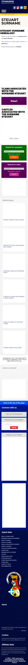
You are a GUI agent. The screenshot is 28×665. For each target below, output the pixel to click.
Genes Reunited (8, 38)
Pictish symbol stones (7, 556)
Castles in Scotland (6, 546)
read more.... (24, 630)
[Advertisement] (13, 389)
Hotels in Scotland (6, 540)
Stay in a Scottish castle (7, 536)
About (4, 605)
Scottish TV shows (6, 564)
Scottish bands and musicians (9, 560)
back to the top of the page (14, 403)
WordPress (15, 661)
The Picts (3, 554)
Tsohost (14, 662)
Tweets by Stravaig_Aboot (7, 438)
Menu (4, 11)
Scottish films (4, 562)
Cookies (5, 635)
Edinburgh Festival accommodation (10, 538)
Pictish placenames (6, 558)
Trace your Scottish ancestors (9, 548)
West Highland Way (6, 566)
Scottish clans (5, 550)
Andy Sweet (19, 658)
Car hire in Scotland (6, 542)
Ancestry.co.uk (22, 36)
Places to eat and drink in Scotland (10, 544)
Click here (17, 639)
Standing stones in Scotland (8, 552)
